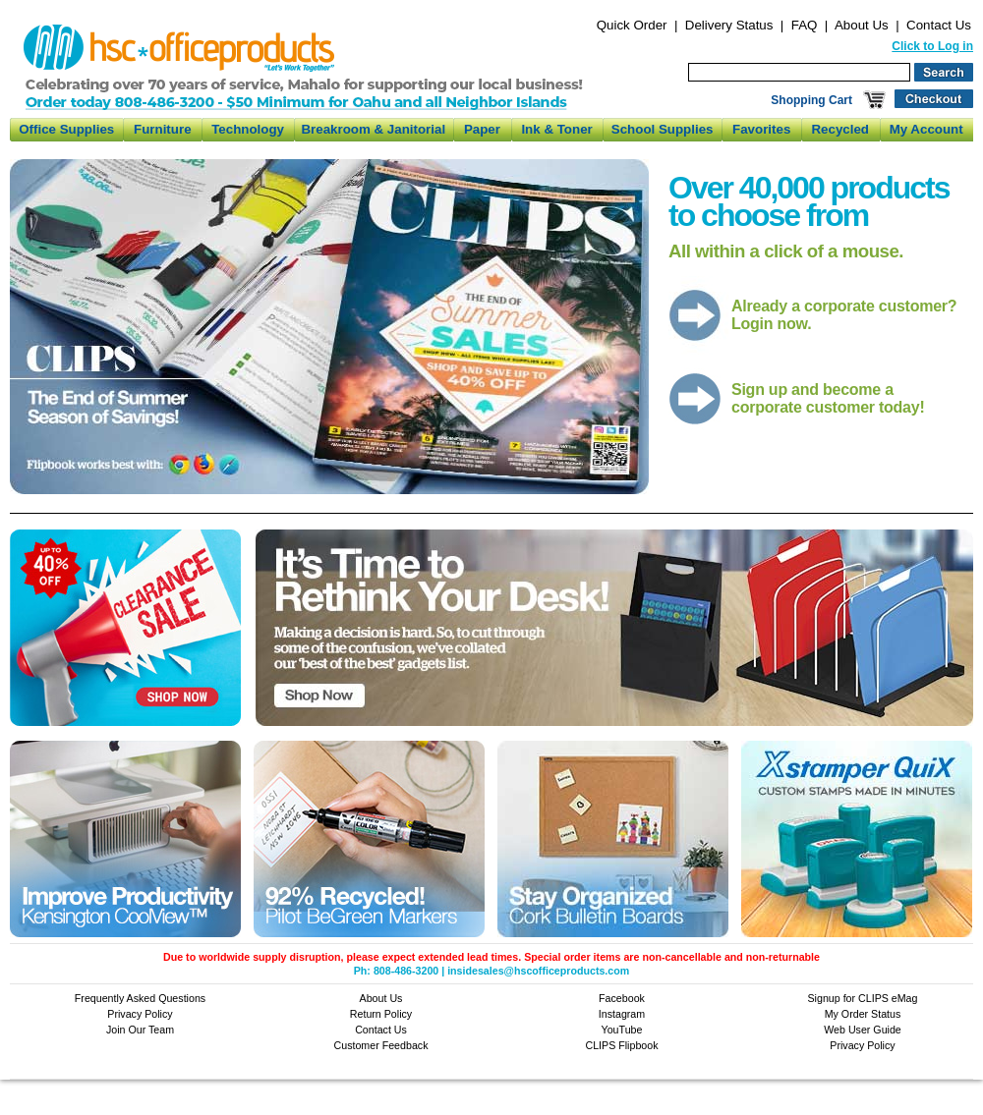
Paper (482, 129)
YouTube (622, 1029)
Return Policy (381, 1014)
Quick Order (632, 25)
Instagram (622, 1014)
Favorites (761, 129)
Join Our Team (140, 1029)
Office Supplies (66, 129)
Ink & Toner (556, 129)
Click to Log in (932, 46)
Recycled (840, 129)
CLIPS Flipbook (621, 1045)
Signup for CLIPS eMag (863, 998)
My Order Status (863, 1014)
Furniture (163, 129)
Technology (247, 129)
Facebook (622, 998)
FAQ (804, 25)
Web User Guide (862, 1029)
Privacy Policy (139, 1014)
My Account (926, 129)
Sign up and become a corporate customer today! (827, 398)
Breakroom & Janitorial (373, 129)
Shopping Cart (811, 100)
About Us (862, 25)
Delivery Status (729, 25)
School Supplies (662, 129)
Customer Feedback (381, 1045)
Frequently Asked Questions (140, 998)
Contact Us (938, 25)
